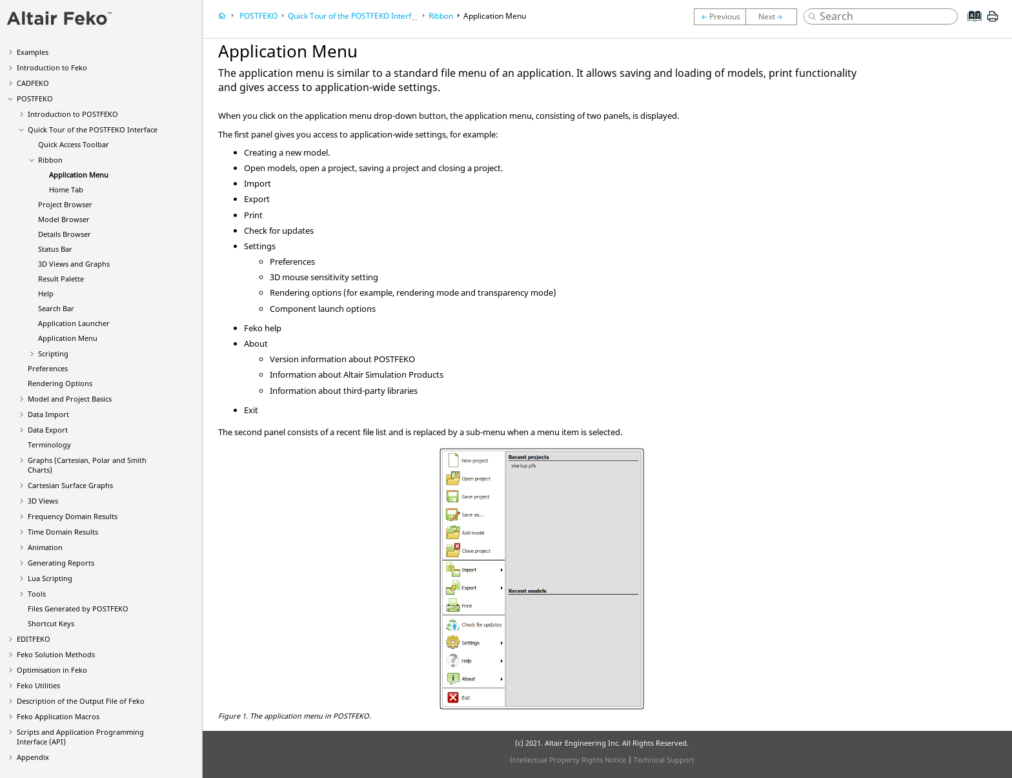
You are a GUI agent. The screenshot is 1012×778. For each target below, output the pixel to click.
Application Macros (58, 716)
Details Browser (64, 234)
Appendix (33, 757)
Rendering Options (60, 383)
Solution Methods (56, 654)
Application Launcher (74, 323)
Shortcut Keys (51, 623)
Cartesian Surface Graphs (70, 485)
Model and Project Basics (70, 399)
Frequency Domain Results (72, 516)
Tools (37, 594)
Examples (32, 52)
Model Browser (64, 219)
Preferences (48, 368)
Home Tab (66, 189)
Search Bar (56, 308)
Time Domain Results (63, 532)
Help (46, 293)
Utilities (38, 685)
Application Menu (78, 174)
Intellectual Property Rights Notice (568, 759)
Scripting (53, 353)
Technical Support (664, 759)
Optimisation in (52, 670)
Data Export (48, 430)
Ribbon (50, 160)
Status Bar (55, 249)
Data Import (48, 414)
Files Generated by (78, 608)
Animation (45, 547)
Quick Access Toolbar (73, 144)
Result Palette (61, 278)
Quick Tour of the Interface (92, 129)
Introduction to (52, 67)
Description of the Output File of (81, 701)
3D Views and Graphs (74, 264)
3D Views (43, 501)
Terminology (49, 444)
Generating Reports (61, 563)
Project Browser (65, 204)
